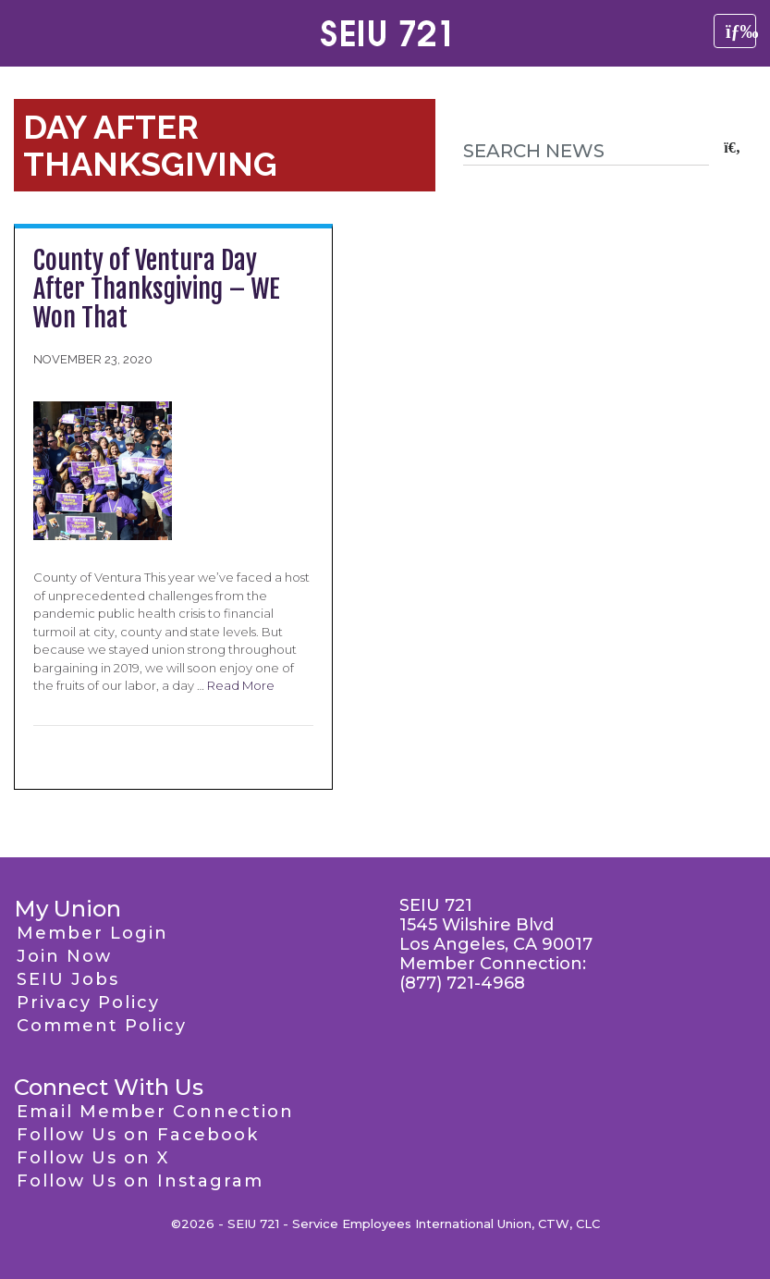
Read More (241, 685)
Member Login (92, 933)
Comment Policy (102, 1025)
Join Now (64, 956)
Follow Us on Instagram (140, 1181)
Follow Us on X (93, 1158)
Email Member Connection (155, 1111)
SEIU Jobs (68, 979)
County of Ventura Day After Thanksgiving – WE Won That (156, 289)
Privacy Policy (88, 1002)
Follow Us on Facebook (138, 1135)
